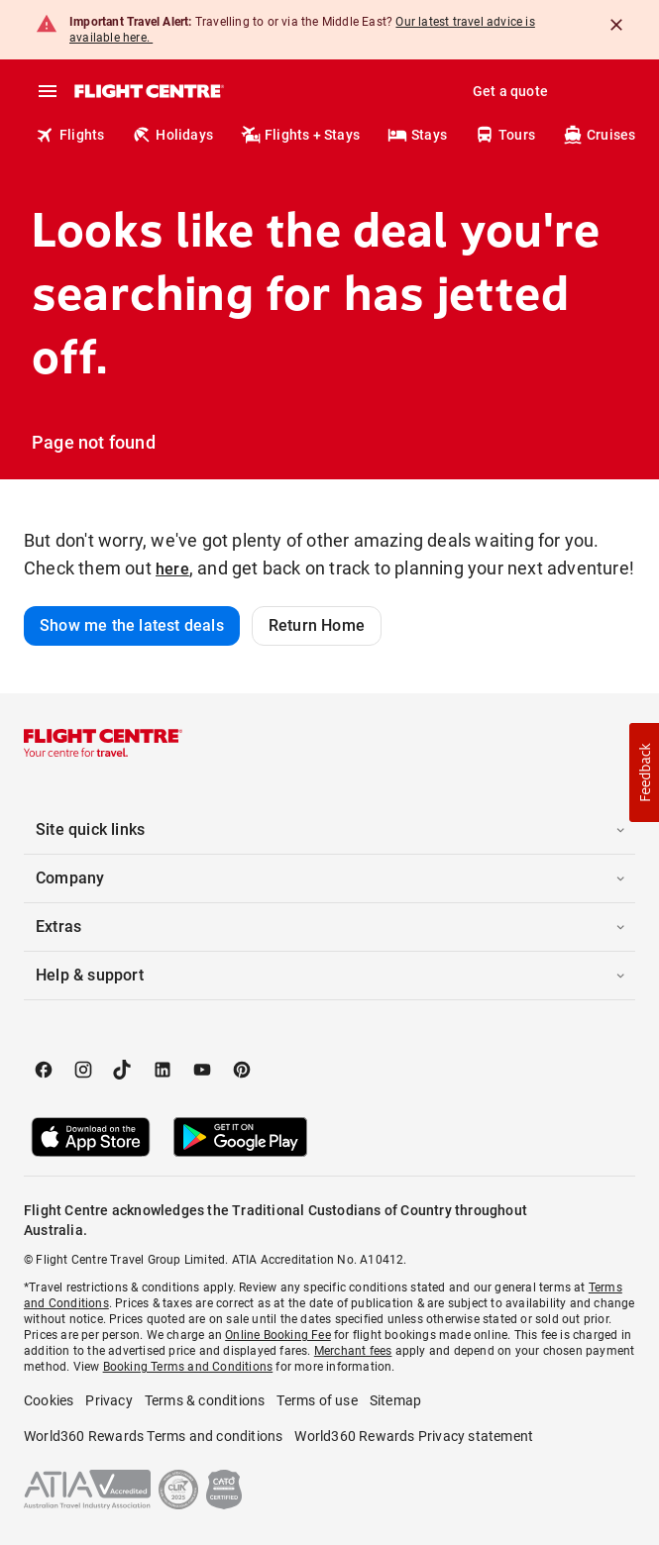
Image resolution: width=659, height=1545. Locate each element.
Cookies (48, 1400)
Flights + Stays (300, 135)
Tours (505, 135)
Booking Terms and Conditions (188, 1367)
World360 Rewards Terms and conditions (153, 1436)
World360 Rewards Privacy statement (413, 1436)
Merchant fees (353, 1351)
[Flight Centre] (148, 91)
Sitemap (395, 1400)
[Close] (616, 25)
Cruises (599, 135)
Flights (70, 135)
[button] (329, 830)
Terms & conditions (205, 1400)
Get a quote (510, 91)
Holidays (172, 135)
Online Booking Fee (278, 1335)
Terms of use (316, 1400)
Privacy (108, 1400)
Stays (417, 135)
